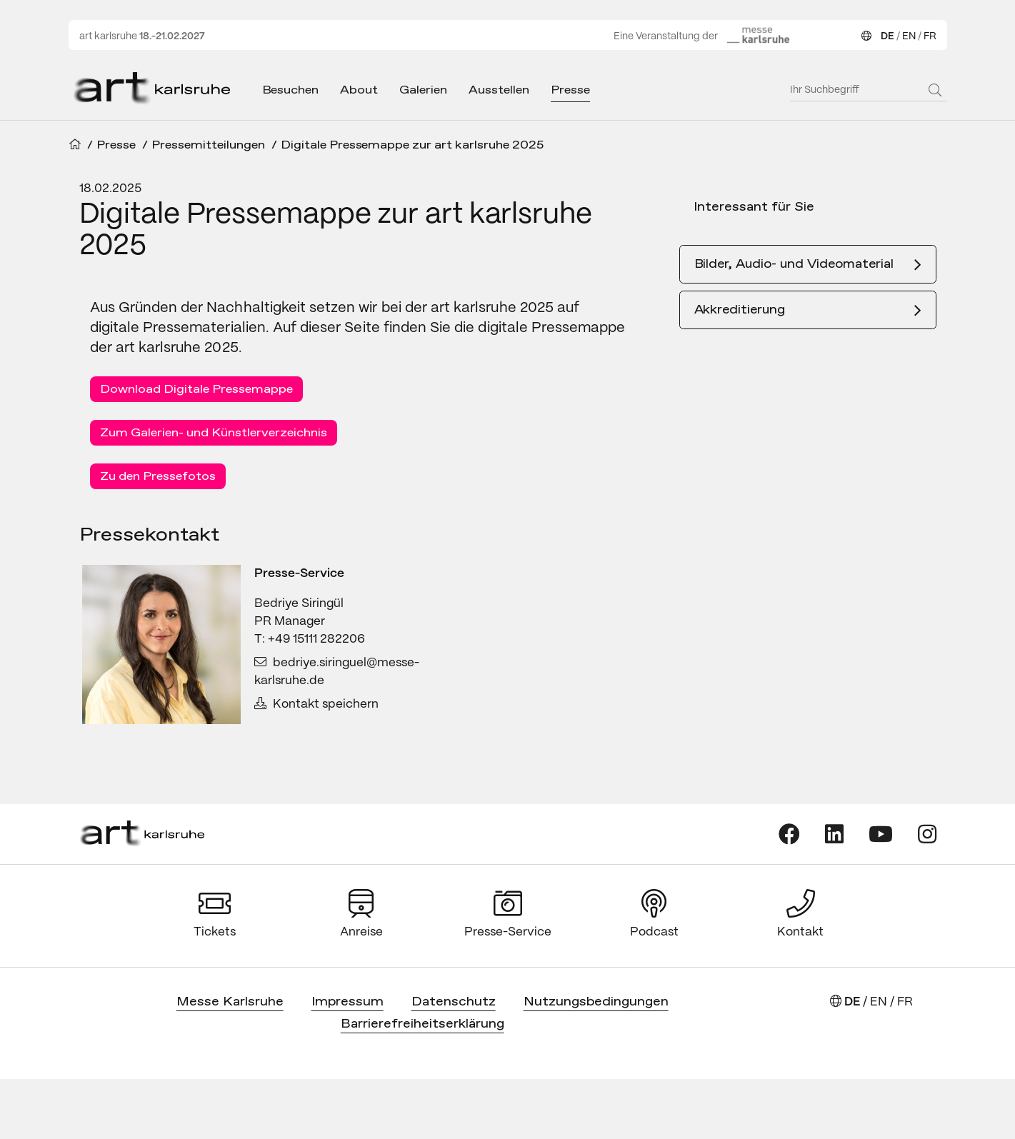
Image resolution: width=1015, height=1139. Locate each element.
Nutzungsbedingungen (596, 1002)
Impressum (347, 1002)
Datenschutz (453, 1002)
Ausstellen (499, 90)
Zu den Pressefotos (158, 476)
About (359, 90)
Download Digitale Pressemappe (196, 389)
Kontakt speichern (316, 704)
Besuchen (290, 90)
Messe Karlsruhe (230, 1002)
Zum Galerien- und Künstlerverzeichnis (213, 433)
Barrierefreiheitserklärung (422, 1024)
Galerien (423, 90)
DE (887, 36)
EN (909, 36)
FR (930, 36)
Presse (570, 90)
